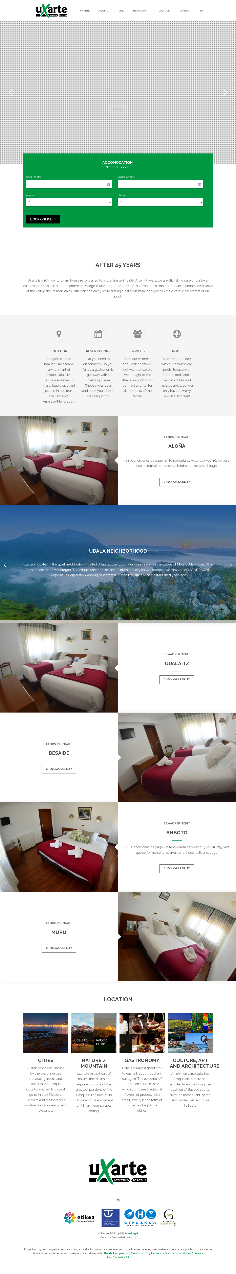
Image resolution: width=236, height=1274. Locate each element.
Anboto (176, 833)
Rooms (103, 10)
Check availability (177, 481)
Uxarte (85, 10)
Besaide (59, 753)
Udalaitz (177, 663)
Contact (185, 10)
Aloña (176, 446)
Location (164, 10)
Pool (120, 10)
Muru (58, 932)
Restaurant (141, 10)
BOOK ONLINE (43, 219)
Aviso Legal (131, 1233)
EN (201, 10)
